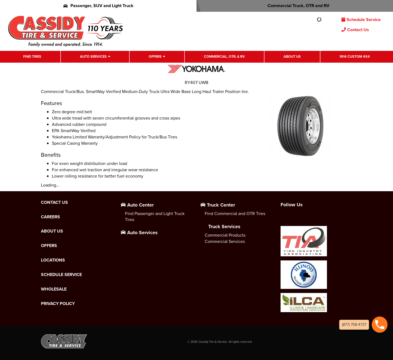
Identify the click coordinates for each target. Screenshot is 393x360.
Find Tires (32, 56)
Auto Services (93, 56)
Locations (53, 260)
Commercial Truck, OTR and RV (294, 5)
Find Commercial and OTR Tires (235, 213)
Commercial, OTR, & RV (224, 56)
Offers (155, 56)
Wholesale (54, 289)
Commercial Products (225, 235)
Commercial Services (225, 241)
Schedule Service (361, 19)
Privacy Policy (58, 304)
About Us (292, 56)
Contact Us (355, 29)
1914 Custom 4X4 (355, 56)
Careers (50, 217)
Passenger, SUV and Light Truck (98, 5)
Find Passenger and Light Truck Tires (154, 216)
